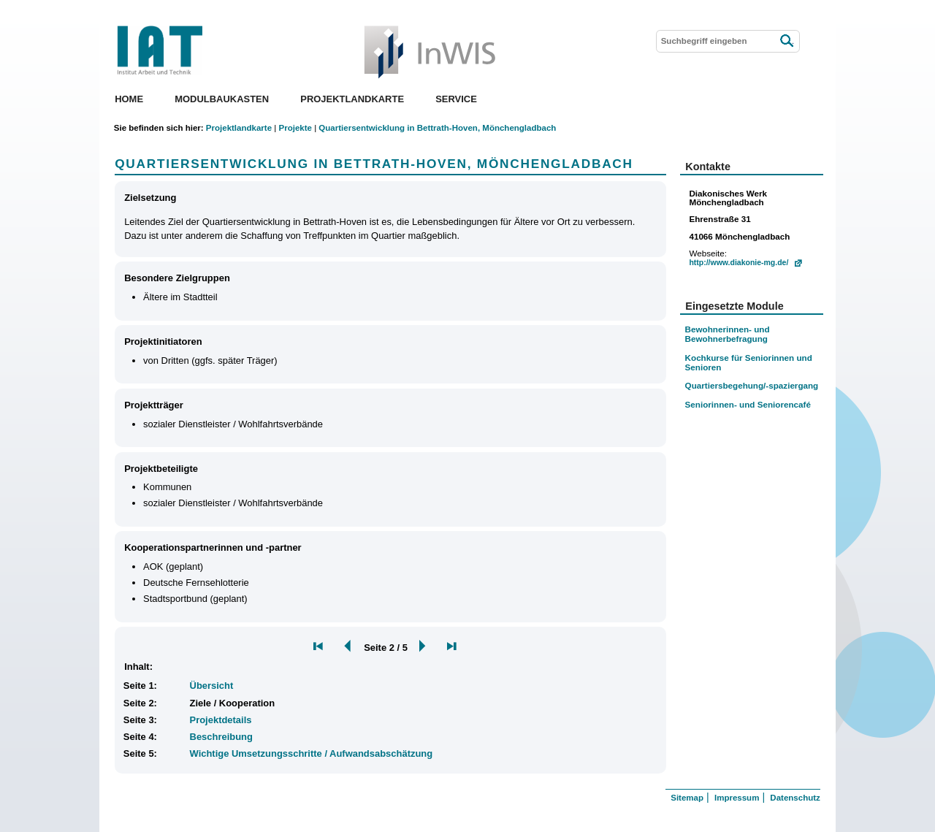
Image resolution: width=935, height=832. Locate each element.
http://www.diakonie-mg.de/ (738, 263)
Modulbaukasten (222, 98)
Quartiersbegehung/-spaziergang (752, 385)
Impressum (736, 797)
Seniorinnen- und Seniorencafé (748, 404)
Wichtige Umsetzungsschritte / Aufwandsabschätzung (311, 753)
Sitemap (687, 797)
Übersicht (212, 685)
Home (129, 98)
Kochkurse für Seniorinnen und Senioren (748, 362)
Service (456, 98)
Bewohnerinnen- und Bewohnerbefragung (727, 333)
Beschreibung (221, 736)
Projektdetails (221, 719)
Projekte (294, 127)
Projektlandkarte (352, 98)
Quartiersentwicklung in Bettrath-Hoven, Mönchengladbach (437, 127)
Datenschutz (795, 797)
